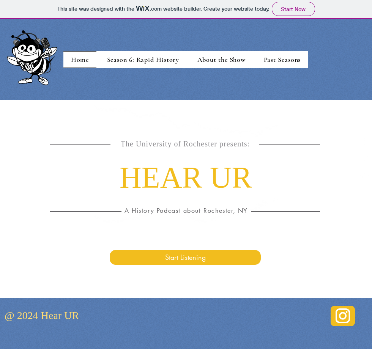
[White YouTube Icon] (364, 175)
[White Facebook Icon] (364, 141)
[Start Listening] (185, 257)
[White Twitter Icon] (364, 158)
